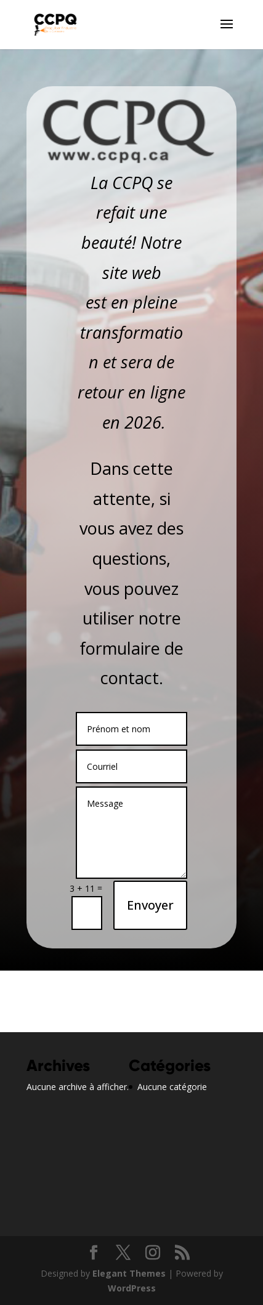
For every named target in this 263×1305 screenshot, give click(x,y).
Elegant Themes (129, 1273)
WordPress (132, 1288)
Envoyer (150, 905)
